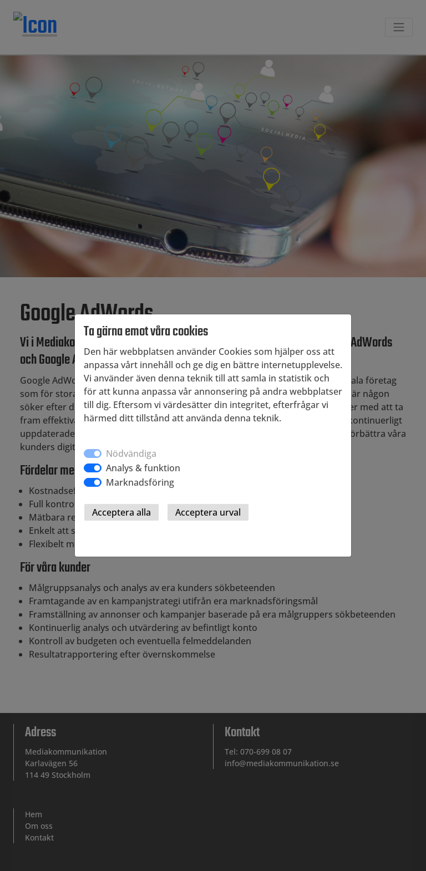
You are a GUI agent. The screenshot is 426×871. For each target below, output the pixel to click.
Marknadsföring (140, 482)
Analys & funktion (143, 468)
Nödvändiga (131, 453)
